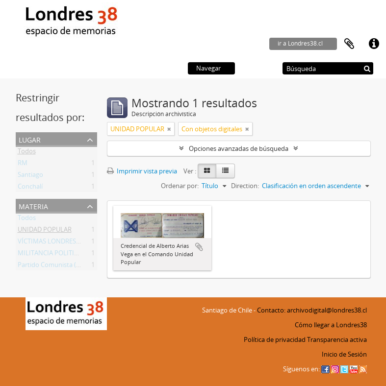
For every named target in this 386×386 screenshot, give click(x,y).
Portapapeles (349, 44)
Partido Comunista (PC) (52, 266)
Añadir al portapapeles (199, 247)
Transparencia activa (337, 339)
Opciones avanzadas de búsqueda (238, 148)
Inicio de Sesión (344, 354)
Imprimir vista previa (142, 171)
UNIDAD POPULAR (45, 231)
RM (22, 164)
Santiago (30, 176)
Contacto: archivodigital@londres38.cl (312, 310)
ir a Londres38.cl (300, 43)
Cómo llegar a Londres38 (331, 324)
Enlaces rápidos (373, 44)
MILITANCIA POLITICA (50, 254)
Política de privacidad (275, 339)
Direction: (245, 185)
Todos (27, 152)
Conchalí (30, 188)
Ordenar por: (180, 185)
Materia (33, 205)
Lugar (30, 138)
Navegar (208, 68)
